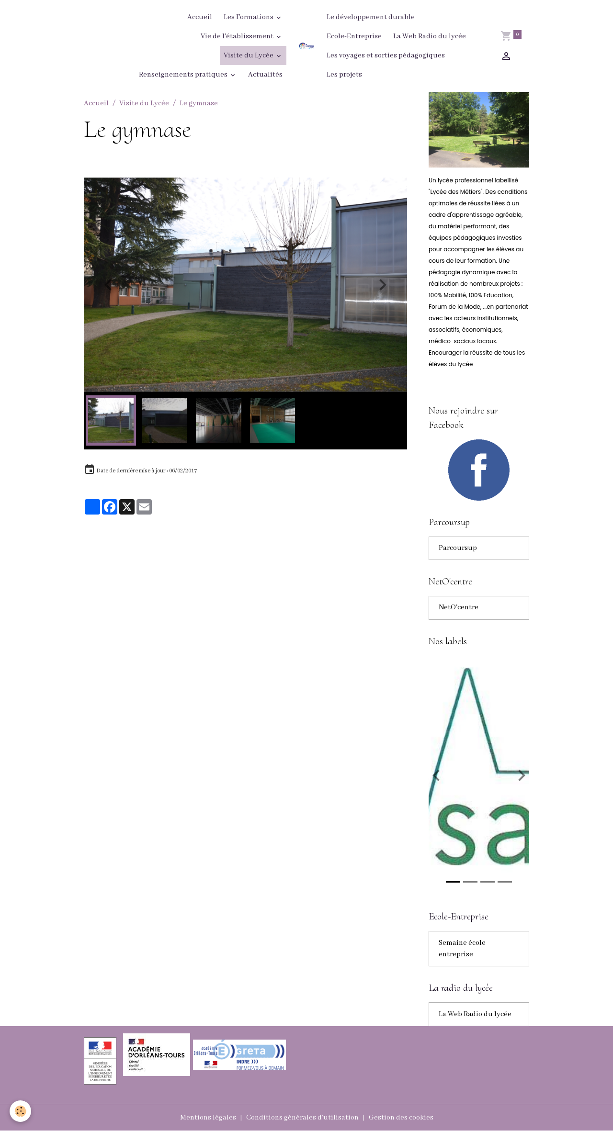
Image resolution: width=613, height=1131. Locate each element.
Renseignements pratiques (184, 74)
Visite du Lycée (249, 55)
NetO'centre (458, 608)
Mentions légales (208, 1117)
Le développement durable (371, 17)
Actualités (265, 74)
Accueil (199, 17)
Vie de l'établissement (238, 36)
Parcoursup (458, 548)
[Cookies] (20, 1111)
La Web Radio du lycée (429, 36)
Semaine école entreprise (462, 949)
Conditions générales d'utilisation (302, 1117)
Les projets (344, 74)
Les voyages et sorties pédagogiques (386, 55)
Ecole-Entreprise (354, 36)
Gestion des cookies (401, 1117)
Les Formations (249, 17)
